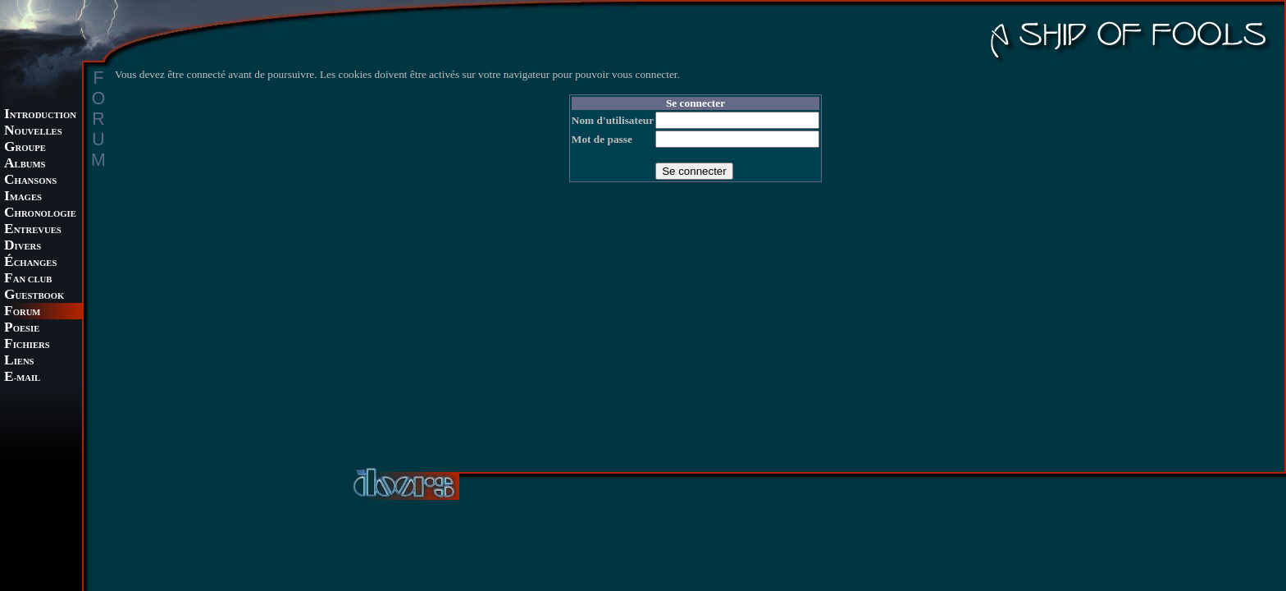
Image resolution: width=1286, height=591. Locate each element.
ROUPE (25, 148)
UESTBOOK (34, 295)
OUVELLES (33, 131)
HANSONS (30, 181)
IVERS (22, 246)
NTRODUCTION (40, 115)
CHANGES (30, 263)
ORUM (22, 312)
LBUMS (24, 164)
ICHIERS (27, 345)
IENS (19, 361)
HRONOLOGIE (40, 213)
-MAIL (22, 378)
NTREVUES (33, 230)
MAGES (23, 197)
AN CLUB (28, 279)
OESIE (21, 328)
